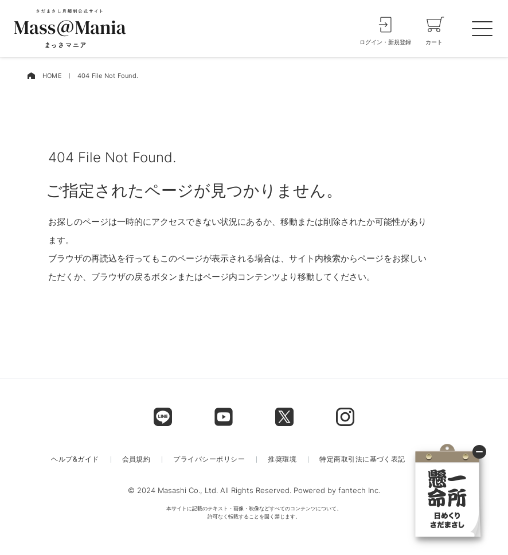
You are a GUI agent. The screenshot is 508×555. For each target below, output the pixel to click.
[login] (385, 28)
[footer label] (163, 417)
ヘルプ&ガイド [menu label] (75, 459)
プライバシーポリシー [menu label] (209, 459)
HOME (52, 76)
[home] (31, 76)
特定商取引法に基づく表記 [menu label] (362, 459)
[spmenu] (482, 29)
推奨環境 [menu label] (282, 459)
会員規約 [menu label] (136, 459)
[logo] (70, 29)
